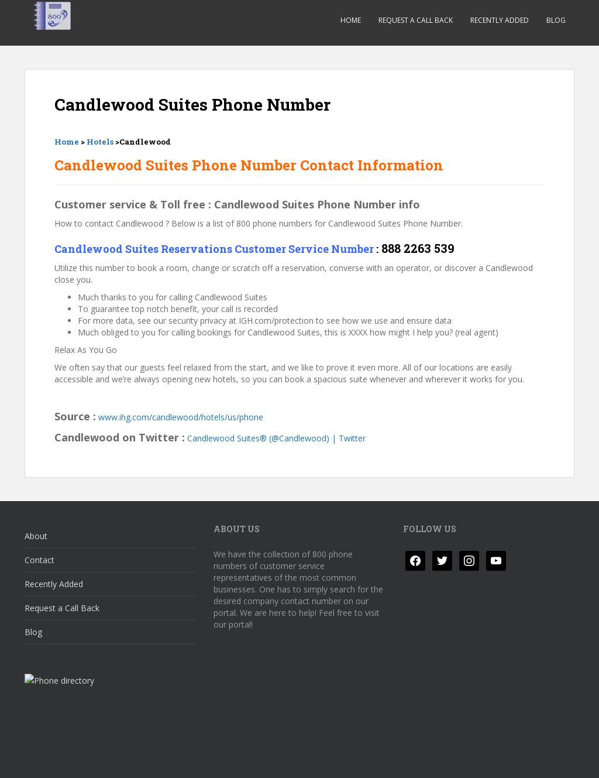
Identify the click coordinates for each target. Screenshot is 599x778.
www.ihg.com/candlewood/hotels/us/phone (180, 417)
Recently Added (499, 20)
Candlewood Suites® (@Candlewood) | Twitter (276, 438)
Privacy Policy (60, 759)
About (36, 535)
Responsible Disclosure (207, 759)
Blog (556, 20)
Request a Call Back (415, 20)
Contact (39, 559)
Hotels (100, 141)
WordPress (556, 759)
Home (350, 20)
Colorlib (480, 759)
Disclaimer (125, 759)
